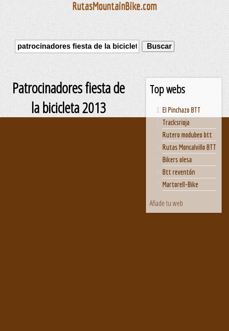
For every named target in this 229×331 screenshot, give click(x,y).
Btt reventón (178, 172)
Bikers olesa (177, 159)
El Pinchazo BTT (181, 110)
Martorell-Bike (180, 184)
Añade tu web (166, 203)
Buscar (158, 46)
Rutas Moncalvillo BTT (189, 147)
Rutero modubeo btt (187, 135)
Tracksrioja (176, 122)
